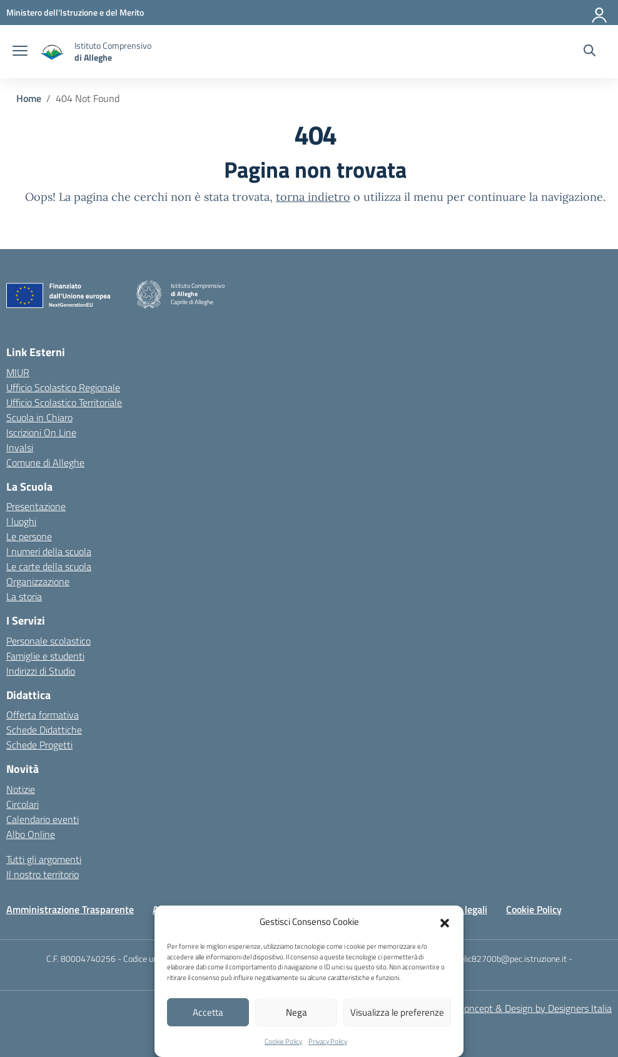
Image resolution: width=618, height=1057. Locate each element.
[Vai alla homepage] (52, 52)
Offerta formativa (42, 714)
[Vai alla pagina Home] (28, 98)
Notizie (20, 789)
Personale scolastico (48, 640)
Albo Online (30, 834)
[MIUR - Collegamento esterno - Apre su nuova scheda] (75, 12)
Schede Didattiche (44, 729)
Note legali (464, 909)
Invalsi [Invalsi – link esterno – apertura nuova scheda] (19, 447)
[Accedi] (600, 12)
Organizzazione (37, 581)
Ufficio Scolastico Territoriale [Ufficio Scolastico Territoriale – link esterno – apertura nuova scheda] (64, 402)
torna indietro (313, 197)
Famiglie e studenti (45, 655)
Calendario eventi (42, 819)
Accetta (208, 1012)
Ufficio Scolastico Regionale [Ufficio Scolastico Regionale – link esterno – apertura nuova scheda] (63, 387)
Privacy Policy (327, 1041)
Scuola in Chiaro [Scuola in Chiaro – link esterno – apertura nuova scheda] (39, 417)
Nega (296, 1012)
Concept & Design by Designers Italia (535, 1008)
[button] (444, 922)
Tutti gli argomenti (43, 859)
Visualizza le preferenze (397, 1012)
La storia (24, 596)
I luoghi (21, 521)
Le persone (29, 536)
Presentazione (36, 506)
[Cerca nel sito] (589, 52)
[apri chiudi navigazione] (20, 51)
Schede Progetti (39, 744)
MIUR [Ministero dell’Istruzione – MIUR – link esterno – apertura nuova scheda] (17, 372)
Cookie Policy (283, 1041)
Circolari (22, 804)
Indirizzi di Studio (40, 670)
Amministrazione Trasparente (70, 909)
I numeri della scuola (48, 551)
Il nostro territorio (42, 874)
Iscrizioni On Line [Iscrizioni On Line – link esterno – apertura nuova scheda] (41, 432)
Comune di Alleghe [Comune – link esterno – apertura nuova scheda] (45, 462)
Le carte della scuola (48, 566)
